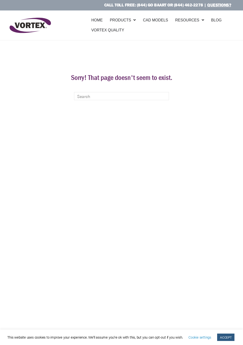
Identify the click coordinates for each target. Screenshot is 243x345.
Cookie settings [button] (199, 337)
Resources (187, 20)
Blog (216, 20)
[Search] (121, 96)
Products (120, 20)
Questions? (219, 5)
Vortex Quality (107, 30)
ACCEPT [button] (226, 337)
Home (97, 20)
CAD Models (155, 20)
